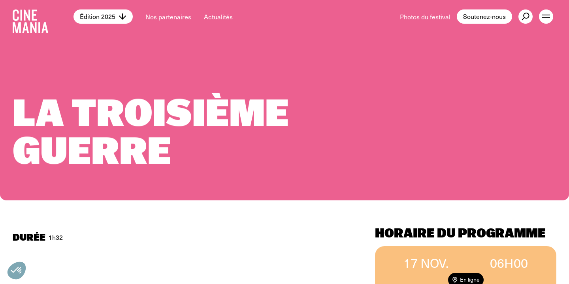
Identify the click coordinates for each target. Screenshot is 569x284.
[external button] (525, 16)
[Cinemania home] (43, 16)
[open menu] (546, 16)
